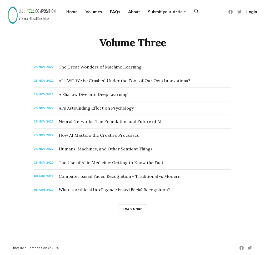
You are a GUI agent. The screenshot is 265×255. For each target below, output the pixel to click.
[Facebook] (230, 12)
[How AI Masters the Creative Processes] (132, 135)
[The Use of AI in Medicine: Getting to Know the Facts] (132, 162)
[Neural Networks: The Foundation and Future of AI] (132, 121)
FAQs (115, 11)
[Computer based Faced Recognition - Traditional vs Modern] (132, 176)
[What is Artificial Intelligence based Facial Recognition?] (132, 190)
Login (251, 11)
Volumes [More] (94, 11)
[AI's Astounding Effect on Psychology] (132, 108)
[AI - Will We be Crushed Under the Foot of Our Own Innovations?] (132, 80)
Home (72, 11)
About (134, 11)
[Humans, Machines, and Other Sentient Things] (132, 149)
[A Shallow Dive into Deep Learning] (132, 94)
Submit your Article (167, 11)
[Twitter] (239, 12)
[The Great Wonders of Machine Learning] (132, 67)
